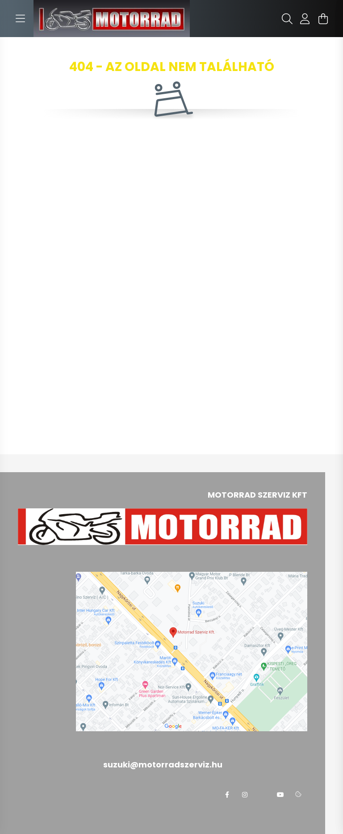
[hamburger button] (20, 19)
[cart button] (323, 19)
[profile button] (305, 19)
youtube (280, 795)
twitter (263, 795)
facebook (227, 795)
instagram (245, 795)
